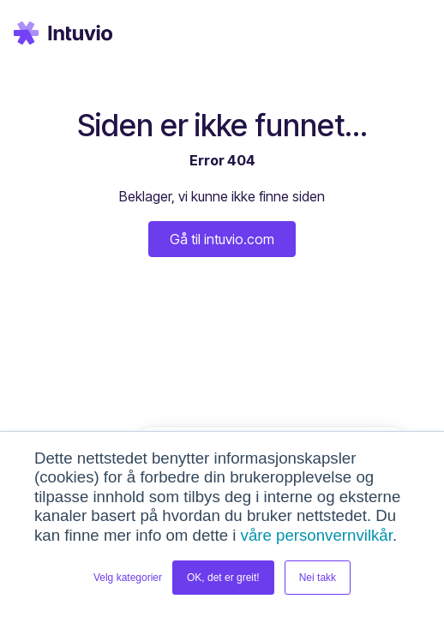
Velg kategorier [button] (127, 578)
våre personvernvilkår (317, 535)
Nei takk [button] (317, 578)
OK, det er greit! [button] (223, 578)
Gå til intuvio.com (222, 239)
